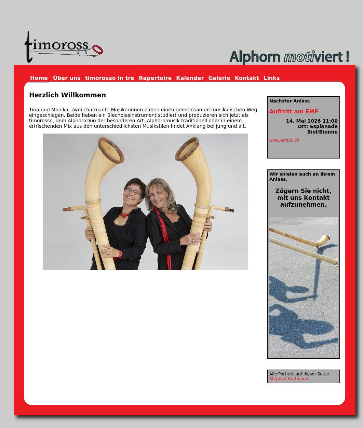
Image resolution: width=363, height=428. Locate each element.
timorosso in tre (109, 78)
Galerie (219, 78)
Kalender (190, 78)
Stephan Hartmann (288, 378)
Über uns (67, 78)
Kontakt (247, 78)
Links (272, 78)
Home (39, 78)
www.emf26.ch (284, 140)
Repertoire (155, 78)
